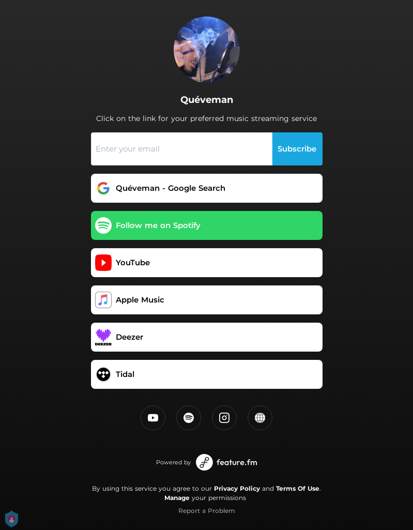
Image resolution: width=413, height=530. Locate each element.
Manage (177, 498)
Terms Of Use (297, 488)
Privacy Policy (237, 488)
